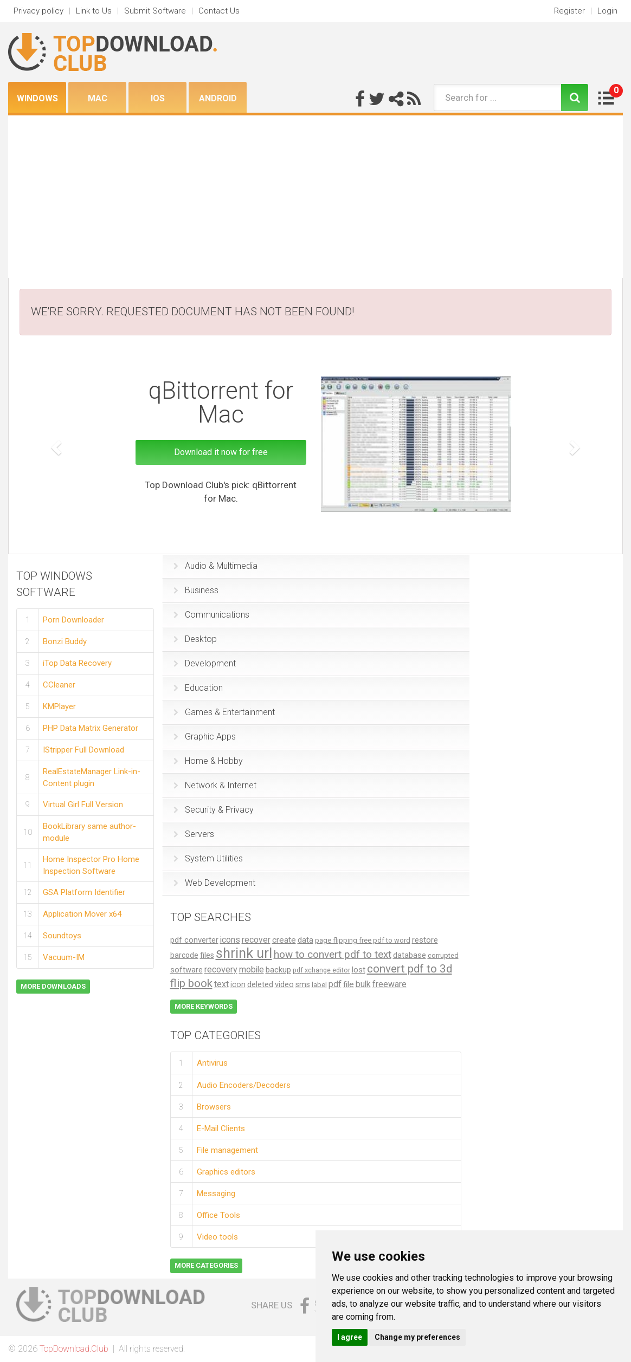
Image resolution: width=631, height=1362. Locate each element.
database (409, 955)
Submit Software (155, 11)
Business (195, 590)
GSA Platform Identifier (84, 892)
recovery (220, 969)
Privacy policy (38, 11)
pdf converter (194, 940)
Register (569, 11)
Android (218, 98)
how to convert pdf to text (332, 954)
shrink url (244, 953)
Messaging (216, 1193)
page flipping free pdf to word (362, 940)
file (348, 984)
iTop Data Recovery (77, 663)
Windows (37, 98)
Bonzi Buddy (65, 641)
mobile (251, 969)
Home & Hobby (208, 761)
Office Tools (218, 1215)
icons (230, 940)
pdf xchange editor (321, 970)
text (221, 984)
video (284, 984)
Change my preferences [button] (417, 1337)
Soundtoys (62, 936)
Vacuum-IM (64, 957)
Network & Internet (214, 785)
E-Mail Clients (221, 1128)
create (284, 940)
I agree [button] (349, 1337)
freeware (389, 984)
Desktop (195, 639)
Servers (193, 834)
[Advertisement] (315, 197)
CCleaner (59, 685)
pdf (335, 984)
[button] (55, 444)
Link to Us (94, 11)
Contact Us (219, 11)
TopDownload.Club (74, 1349)
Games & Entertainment (224, 712)
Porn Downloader (73, 620)
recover (256, 940)
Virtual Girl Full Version (83, 804)
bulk (363, 984)
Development (204, 663)
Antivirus (212, 1063)
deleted (260, 984)
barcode (184, 955)
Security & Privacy (213, 810)
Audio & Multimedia (215, 566)
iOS (158, 98)
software (186, 970)
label (319, 985)
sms (302, 984)
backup (278, 970)
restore (425, 940)
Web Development (214, 883)
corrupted (443, 955)
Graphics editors (226, 1172)
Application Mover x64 (82, 914)
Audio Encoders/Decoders (244, 1085)
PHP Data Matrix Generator (90, 728)
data (305, 940)
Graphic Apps (204, 736)
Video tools (217, 1237)
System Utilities (208, 858)
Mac (97, 98)
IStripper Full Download (83, 750)
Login (607, 11)
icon (238, 984)
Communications (211, 614)
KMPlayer (59, 706)
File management (227, 1150)
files (207, 955)
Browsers (214, 1107)
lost (358, 970)
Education (198, 688)
